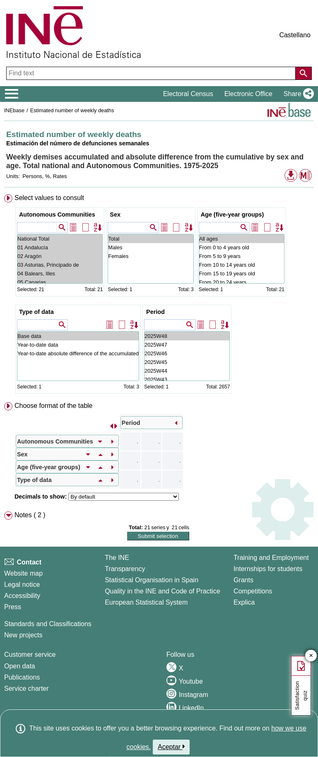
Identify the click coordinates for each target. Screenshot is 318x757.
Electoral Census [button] (188, 93)
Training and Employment (271, 557)
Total (150, 238)
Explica (244, 602)
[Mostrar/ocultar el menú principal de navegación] (11, 94)
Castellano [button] (295, 35)
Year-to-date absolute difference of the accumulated (78, 353)
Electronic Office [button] (248, 93)
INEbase (14, 110)
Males (150, 247)
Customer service (29, 654)
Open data (19, 666)
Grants (243, 579)
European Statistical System (146, 602)
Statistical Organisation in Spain (151, 579)
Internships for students (268, 568)
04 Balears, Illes (59, 273)
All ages (241, 238)
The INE (117, 557)
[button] (297, 94)
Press (12, 606)
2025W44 (187, 370)
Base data (78, 336)
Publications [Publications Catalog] (22, 677)
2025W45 (187, 362)
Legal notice (22, 584)
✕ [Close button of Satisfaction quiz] (311, 655)
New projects (23, 635)
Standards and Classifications (48, 623)
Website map (23, 573)
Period (155, 312)
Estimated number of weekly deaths (72, 110)
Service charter (26, 688)
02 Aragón (59, 256)
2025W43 (187, 379)
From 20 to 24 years (241, 282)
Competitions (253, 591)
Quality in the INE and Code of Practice (162, 591)
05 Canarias (59, 282)
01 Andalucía (59, 247)
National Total (59, 238)
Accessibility (22, 595)
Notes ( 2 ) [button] (30, 514)
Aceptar (171, 746)
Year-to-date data (78, 344)
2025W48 (187, 336)
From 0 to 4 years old (241, 247)
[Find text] (151, 73)
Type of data (36, 312)
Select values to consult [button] (49, 197)
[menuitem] (159, 295)
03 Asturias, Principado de (59, 264)
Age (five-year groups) (232, 214)
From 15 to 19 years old (241, 273)
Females (150, 256)
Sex (115, 214)
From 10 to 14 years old (241, 264)
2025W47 (187, 344)
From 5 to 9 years (241, 256)
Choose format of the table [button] (53, 405)
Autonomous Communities (57, 214)
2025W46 (187, 353)
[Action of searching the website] (303, 73)
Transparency (125, 568)
